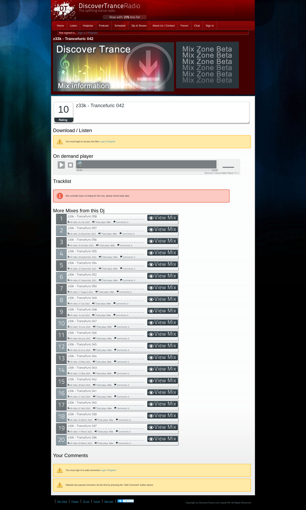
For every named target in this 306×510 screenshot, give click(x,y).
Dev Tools (62, 501)
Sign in (82, 32)
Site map (108, 501)
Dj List (86, 501)
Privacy (75, 501)
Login (102, 141)
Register (93, 32)
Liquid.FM (225, 502)
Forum (97, 501)
